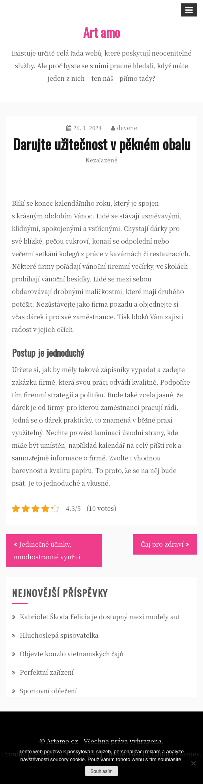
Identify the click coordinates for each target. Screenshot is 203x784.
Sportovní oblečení (48, 690)
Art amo (101, 32)
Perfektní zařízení (47, 672)
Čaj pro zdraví (162, 544)
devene (124, 128)
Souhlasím (101, 771)
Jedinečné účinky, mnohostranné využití (47, 550)
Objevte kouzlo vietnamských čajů (71, 653)
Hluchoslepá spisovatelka (59, 635)
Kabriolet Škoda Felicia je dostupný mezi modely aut (100, 616)
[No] (193, 763)
